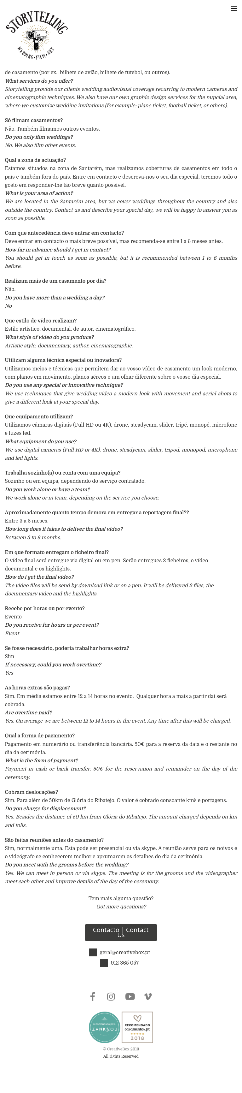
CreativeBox (118, 1062)
